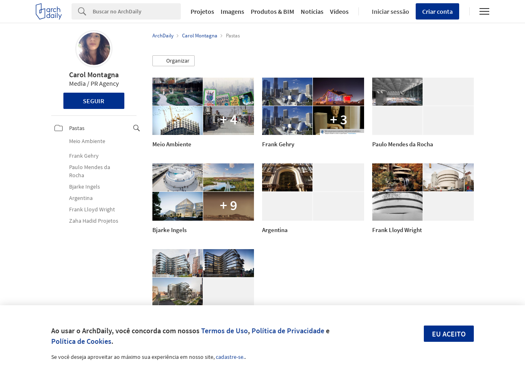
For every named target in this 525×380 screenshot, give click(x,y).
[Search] (137, 11)
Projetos (202, 11)
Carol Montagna (94, 74)
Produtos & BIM (272, 11)
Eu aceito (449, 334)
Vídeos (339, 11)
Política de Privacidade (288, 330)
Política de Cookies (81, 341)
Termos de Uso (224, 330)
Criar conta (437, 11)
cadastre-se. (230, 356)
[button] (173, 61)
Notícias (312, 11)
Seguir (93, 101)
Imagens (232, 11)
